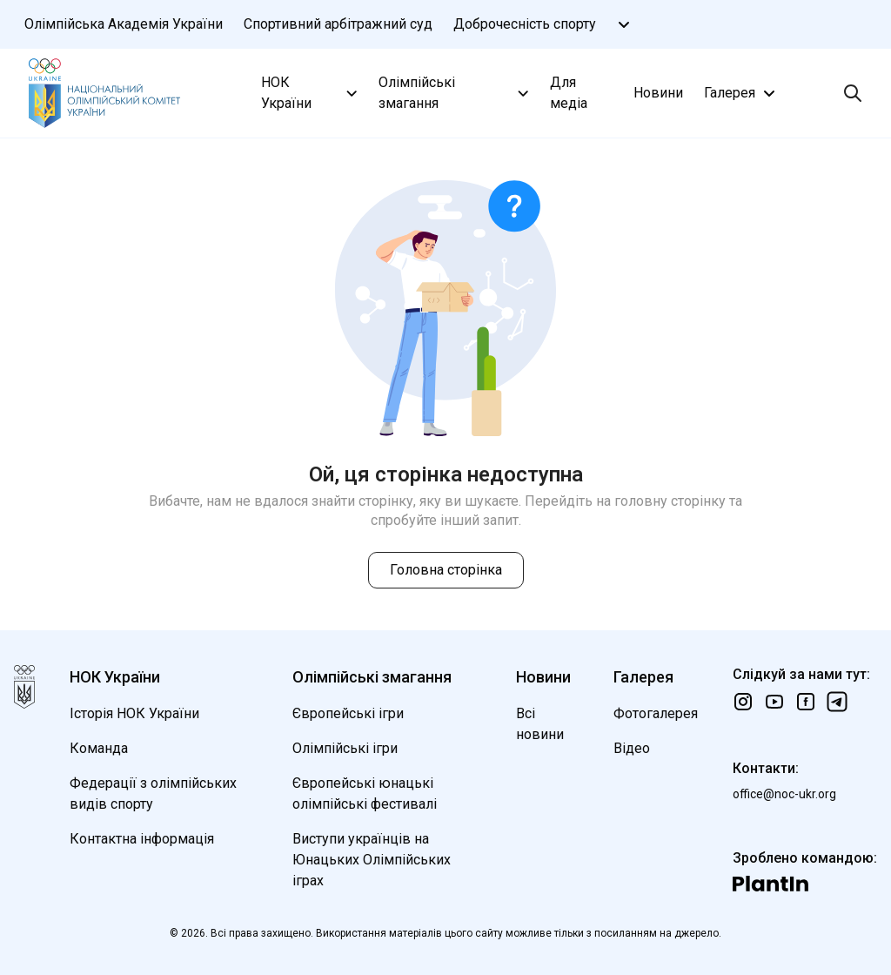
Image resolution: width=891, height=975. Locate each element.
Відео (631, 748)
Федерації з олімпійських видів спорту (153, 793)
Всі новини (540, 724)
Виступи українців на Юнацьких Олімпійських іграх (371, 859)
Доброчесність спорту (524, 24)
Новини (658, 92)
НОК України (311, 92)
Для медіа (568, 92)
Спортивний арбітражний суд (338, 24)
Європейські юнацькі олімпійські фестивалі (364, 793)
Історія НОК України (134, 713)
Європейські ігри (348, 713)
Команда (99, 748)
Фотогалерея (655, 713)
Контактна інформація (142, 838)
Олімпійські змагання (456, 92)
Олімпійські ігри (345, 748)
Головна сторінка (446, 569)
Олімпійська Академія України (123, 24)
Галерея (742, 93)
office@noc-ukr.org (784, 794)
